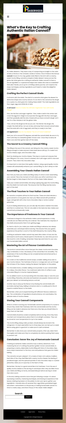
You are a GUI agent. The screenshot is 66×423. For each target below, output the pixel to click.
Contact (23, 412)
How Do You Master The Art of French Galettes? (34, 132)
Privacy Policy (41, 412)
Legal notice (32, 412)
